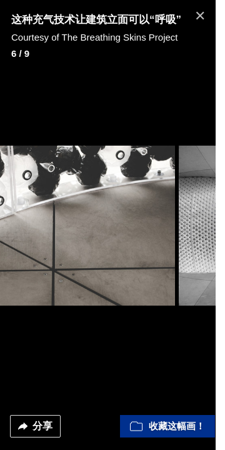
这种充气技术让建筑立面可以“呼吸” (96, 20)
